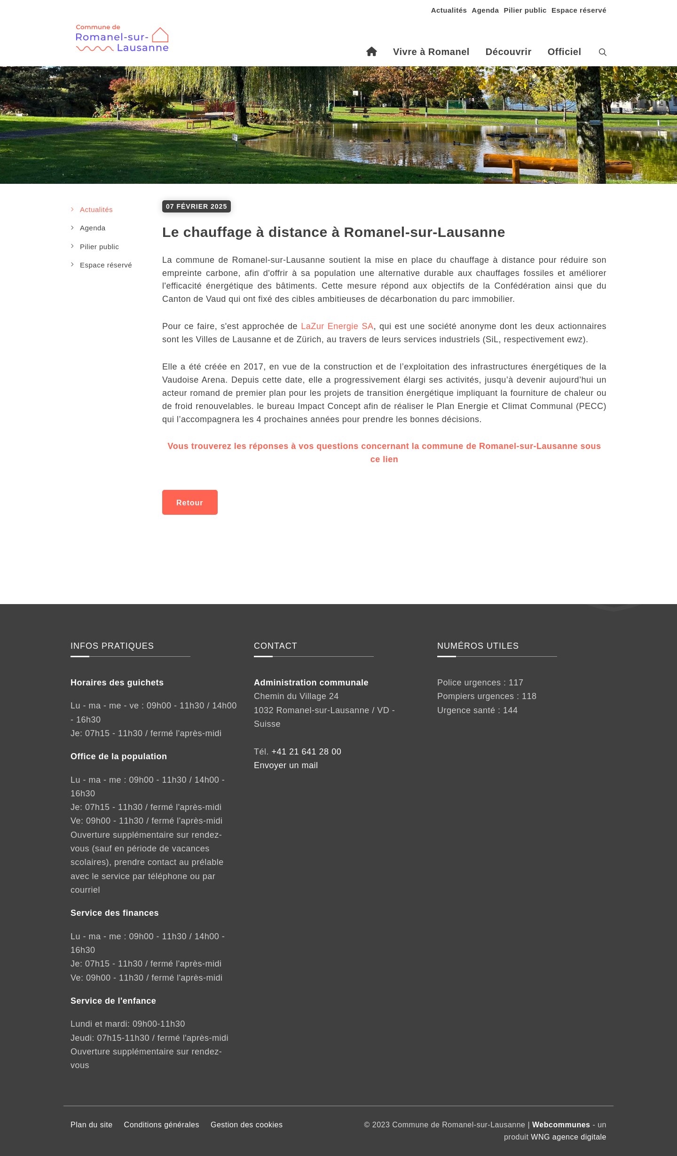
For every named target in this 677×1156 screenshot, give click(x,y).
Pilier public (525, 10)
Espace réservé (578, 10)
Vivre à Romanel (431, 52)
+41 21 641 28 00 (307, 751)
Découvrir (509, 52)
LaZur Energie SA (337, 326)
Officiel (565, 52)
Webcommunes (561, 1125)
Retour (190, 503)
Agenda (485, 10)
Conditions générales (161, 1125)
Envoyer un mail (286, 765)
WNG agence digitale (568, 1137)
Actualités (449, 10)
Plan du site (92, 1125)
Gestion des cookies (247, 1125)
